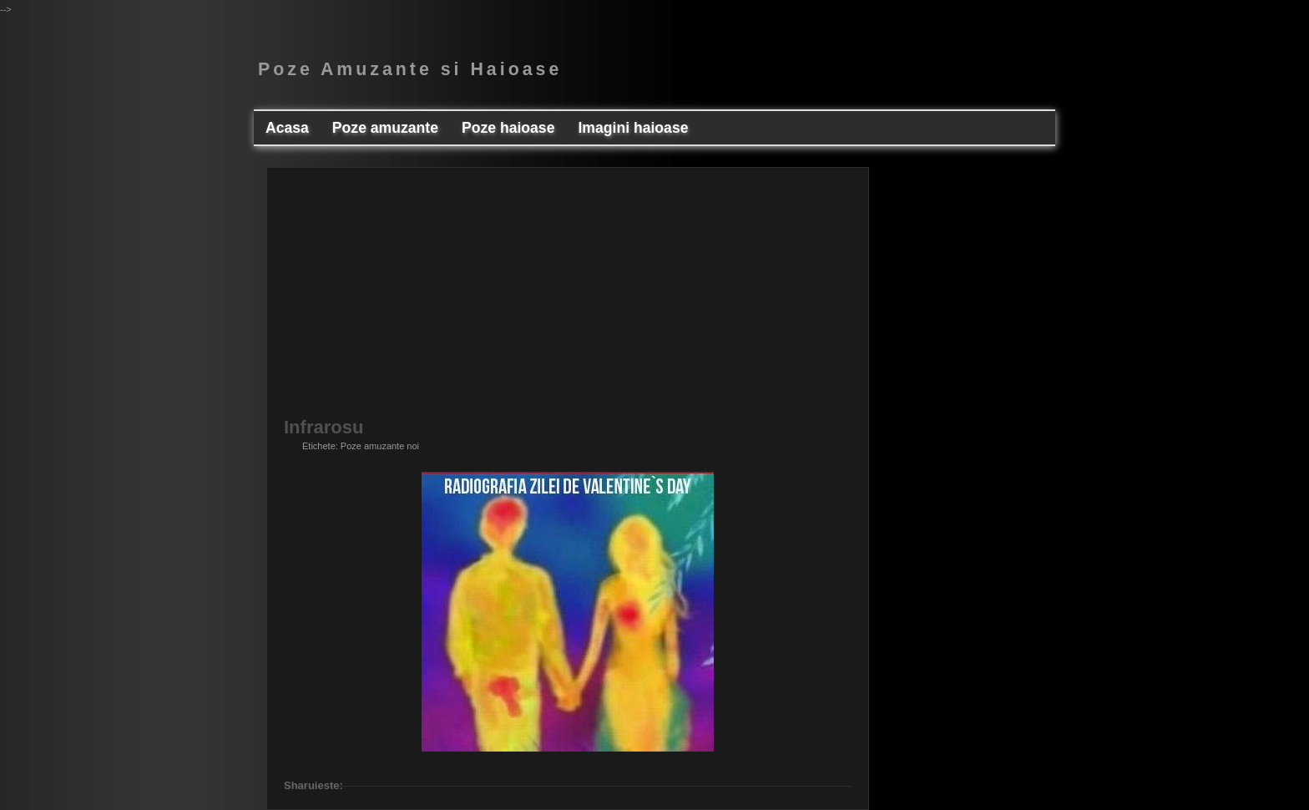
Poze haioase (508, 127)
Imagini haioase (633, 127)
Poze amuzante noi (380, 446)
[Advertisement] (568, 301)
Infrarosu (323, 427)
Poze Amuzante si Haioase (410, 69)
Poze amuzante (385, 127)
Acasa (287, 127)
